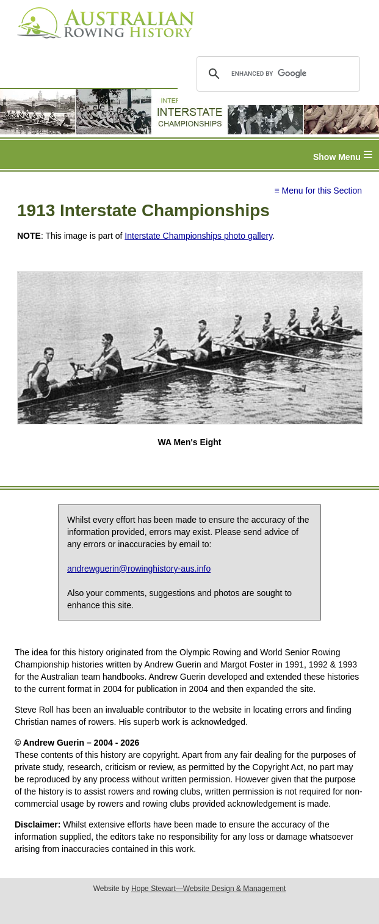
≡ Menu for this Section (318, 190)
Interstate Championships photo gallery (198, 236)
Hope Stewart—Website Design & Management (208, 888)
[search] (276, 74)
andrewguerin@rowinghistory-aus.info (139, 568)
